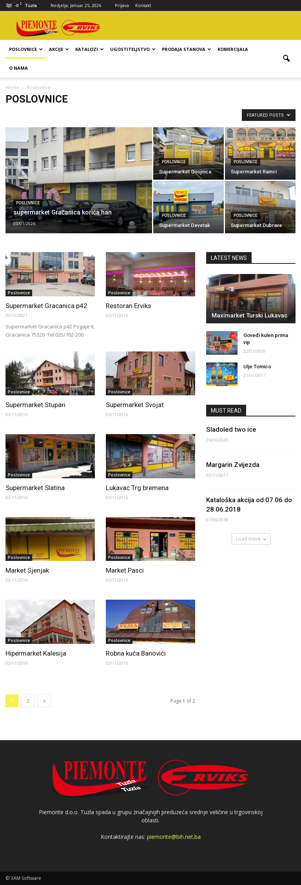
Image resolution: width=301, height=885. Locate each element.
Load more (251, 538)
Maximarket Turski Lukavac (250, 315)
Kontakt (143, 5)
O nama (18, 68)
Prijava (122, 5)
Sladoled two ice (231, 429)
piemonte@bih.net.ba (174, 836)
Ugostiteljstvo (133, 49)
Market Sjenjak (27, 570)
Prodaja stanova (186, 49)
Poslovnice (26, 49)
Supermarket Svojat (135, 405)
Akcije (59, 49)
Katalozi (89, 49)
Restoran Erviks (128, 306)
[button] (286, 58)
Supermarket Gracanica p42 (46, 306)
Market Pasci (125, 570)
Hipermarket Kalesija (35, 653)
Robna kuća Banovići (136, 653)
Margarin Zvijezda (232, 465)
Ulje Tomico (257, 367)
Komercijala (233, 49)
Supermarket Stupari (35, 405)
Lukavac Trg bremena (137, 488)
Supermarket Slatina (35, 488)
